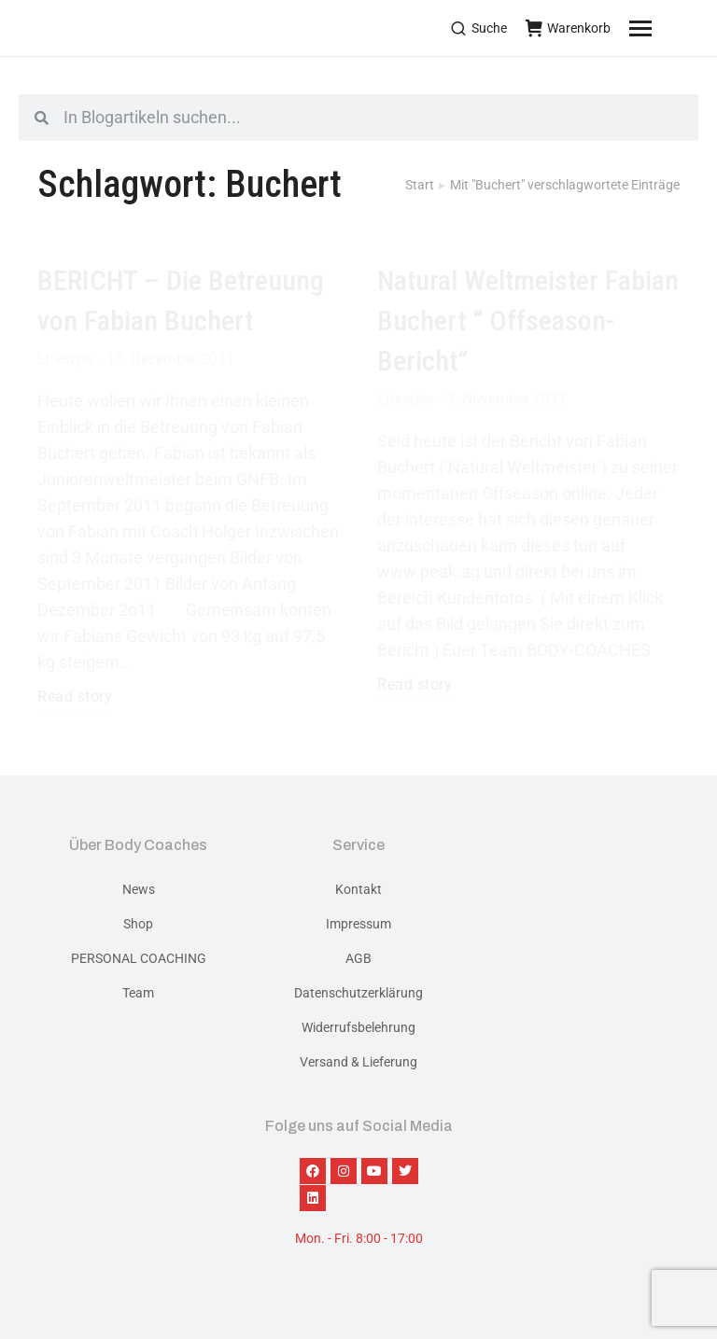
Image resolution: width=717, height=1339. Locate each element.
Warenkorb (568, 28)
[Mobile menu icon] (663, 28)
